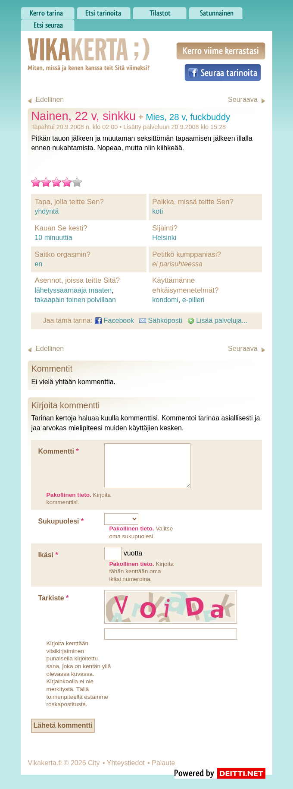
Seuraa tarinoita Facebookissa (222, 72)
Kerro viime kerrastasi (220, 51)
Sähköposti (160, 320)
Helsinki (164, 237)
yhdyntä (46, 211)
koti (157, 211)
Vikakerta (67, 46)
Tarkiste (53, 598)
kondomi (165, 299)
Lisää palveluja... (217, 320)
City (94, 763)
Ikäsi (48, 555)
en (38, 264)
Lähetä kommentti (63, 725)
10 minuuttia (53, 237)
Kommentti (58, 451)
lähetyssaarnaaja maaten (73, 290)
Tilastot (160, 11)
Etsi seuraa (48, 23)
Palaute (163, 763)
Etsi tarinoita (104, 11)
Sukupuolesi (61, 521)
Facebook (114, 320)
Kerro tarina (48, 11)
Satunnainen (216, 11)
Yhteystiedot (126, 763)
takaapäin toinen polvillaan (75, 299)
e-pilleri (193, 299)
